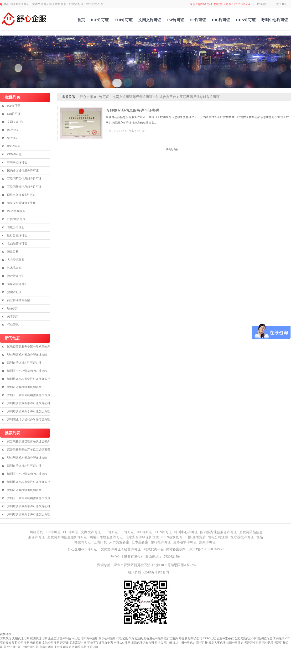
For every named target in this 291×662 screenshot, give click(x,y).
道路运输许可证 (17, 284)
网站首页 (36, 532)
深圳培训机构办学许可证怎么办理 (28, 411)
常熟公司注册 (50, 642)
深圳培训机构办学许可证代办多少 (28, 379)
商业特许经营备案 (18, 300)
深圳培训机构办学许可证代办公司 (28, 403)
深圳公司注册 (107, 638)
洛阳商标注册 (89, 638)
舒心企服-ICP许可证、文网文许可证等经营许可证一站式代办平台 (128, 97)
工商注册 (279, 638)
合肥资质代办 (243, 638)
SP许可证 (198, 20)
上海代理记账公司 (142, 642)
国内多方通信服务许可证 (23, 170)
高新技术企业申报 (50, 647)
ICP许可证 (100, 20)
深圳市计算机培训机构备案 (24, 387)
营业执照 (268, 642)
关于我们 (281, 4)
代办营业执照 (137, 638)
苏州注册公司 (12, 647)
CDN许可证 (246, 20)
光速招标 (36, 642)
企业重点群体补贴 (59, 638)
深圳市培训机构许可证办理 (24, 362)
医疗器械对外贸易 (175, 638)
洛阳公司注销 (235, 642)
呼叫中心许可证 (274, 20)
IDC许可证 (221, 20)
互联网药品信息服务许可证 (24, 178)
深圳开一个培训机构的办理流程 (27, 370)
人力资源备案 (15, 259)
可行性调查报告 (262, 638)
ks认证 (76, 638)
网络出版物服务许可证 (21, 195)
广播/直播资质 (16, 219)
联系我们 (263, 4)
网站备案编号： (177, 549)
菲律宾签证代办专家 (100, 642)
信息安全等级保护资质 (21, 203)
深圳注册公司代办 (184, 642)
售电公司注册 (15, 227)
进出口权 (13, 251)
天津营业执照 (252, 642)
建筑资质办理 (71, 647)
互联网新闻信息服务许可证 (24, 186)
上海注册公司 (30, 647)
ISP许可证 (175, 20)
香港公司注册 (155, 638)
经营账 (64, 642)
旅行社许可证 (15, 276)
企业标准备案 (225, 638)
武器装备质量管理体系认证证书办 (28, 441)
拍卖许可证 (14, 292)
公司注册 (23, 642)
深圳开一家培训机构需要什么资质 (28, 395)
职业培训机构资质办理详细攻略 (27, 354)
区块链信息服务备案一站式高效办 (28, 346)
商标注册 (202, 642)
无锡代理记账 (20, 638)
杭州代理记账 (38, 638)
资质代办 (5, 638)
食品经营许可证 (17, 243)
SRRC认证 (209, 638)
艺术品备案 (14, 267)
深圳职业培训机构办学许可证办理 (28, 419)
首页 (81, 20)
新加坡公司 (195, 638)
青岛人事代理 (217, 642)
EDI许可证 (123, 20)
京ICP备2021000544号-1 (206, 549)
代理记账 (122, 638)
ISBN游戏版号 (16, 211)
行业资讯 (13, 324)
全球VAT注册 (122, 642)
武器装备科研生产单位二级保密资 (28, 449)
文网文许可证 (149, 20)
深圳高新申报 (78, 642)
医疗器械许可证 (17, 235)
